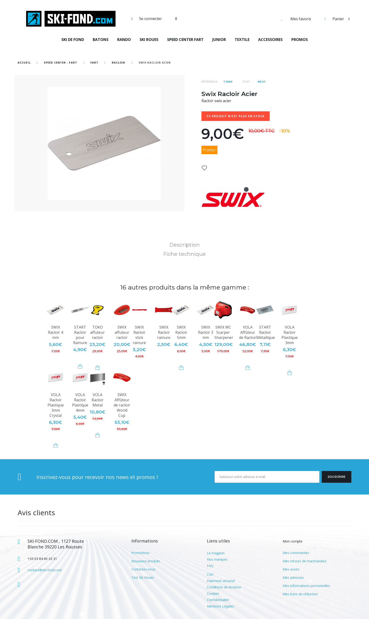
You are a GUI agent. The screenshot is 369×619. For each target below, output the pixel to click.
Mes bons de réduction (300, 594)
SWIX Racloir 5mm (181, 332)
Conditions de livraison (224, 587)
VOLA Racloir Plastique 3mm (289, 335)
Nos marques (217, 559)
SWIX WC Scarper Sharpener (223, 332)
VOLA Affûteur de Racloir (247, 332)
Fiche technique (184, 254)
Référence (209, 81)
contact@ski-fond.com (45, 570)
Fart (95, 62)
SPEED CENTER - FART (60, 62)
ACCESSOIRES (270, 39)
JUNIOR (219, 39)
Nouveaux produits (145, 561)
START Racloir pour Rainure (80, 335)
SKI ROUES (149, 39)
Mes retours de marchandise (304, 561)
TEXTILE (242, 39)
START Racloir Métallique (265, 332)
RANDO (124, 39)
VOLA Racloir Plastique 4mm (80, 402)
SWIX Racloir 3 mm (205, 332)
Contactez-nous (143, 569)
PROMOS (299, 39)
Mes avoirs (291, 569)
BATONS (100, 39)
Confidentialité (218, 600)
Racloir (118, 62)
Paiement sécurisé (221, 581)
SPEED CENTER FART (185, 39)
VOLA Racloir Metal (98, 400)
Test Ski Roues (142, 577)
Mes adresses (293, 577)
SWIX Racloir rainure (163, 332)
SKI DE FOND (72, 39)
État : (247, 81)
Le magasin (216, 553)
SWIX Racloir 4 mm (55, 332)
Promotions (140, 553)
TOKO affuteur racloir (97, 332)
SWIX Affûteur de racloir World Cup (122, 405)
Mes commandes (296, 553)
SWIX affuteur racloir (122, 332)
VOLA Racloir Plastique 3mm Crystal (56, 405)
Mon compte (292, 541)
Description (184, 245)
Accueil (24, 62)
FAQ (210, 565)
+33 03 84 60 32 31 (42, 558)
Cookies (213, 593)
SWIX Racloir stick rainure (139, 335)
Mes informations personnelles (306, 585)
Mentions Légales (220, 606)
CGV (210, 574)
